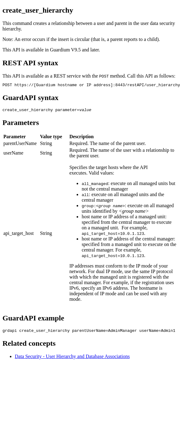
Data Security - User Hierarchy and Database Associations (72, 359)
